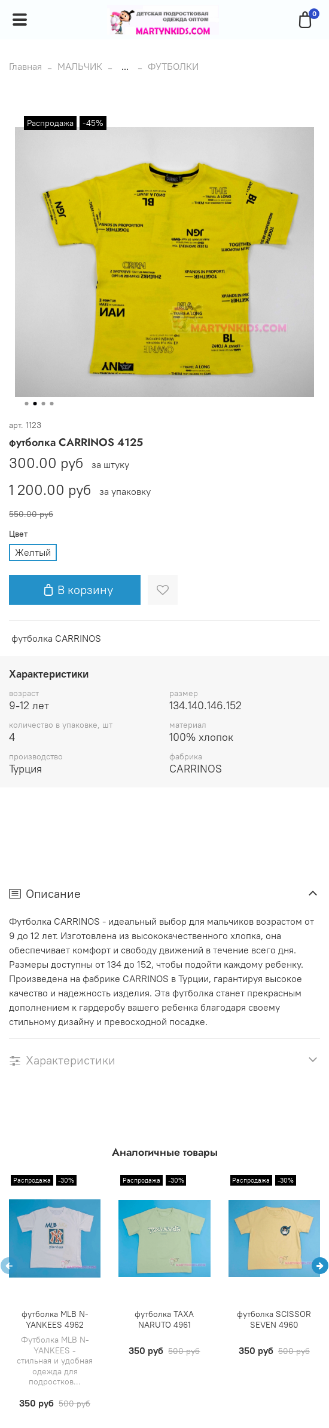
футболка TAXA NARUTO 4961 (164, 1319)
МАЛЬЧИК (79, 66)
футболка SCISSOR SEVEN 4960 (274, 1319)
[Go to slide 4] (52, 403)
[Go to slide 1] (27, 403)
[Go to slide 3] (43, 403)
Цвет (18, 534)
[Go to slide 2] (35, 403)
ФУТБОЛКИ (173, 66)
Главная (25, 66)
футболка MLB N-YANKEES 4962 (55, 1319)
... (125, 66)
